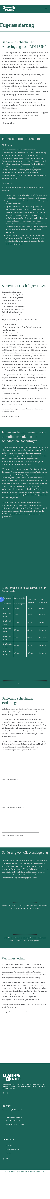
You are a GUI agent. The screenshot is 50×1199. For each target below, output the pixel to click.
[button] (46, 8)
